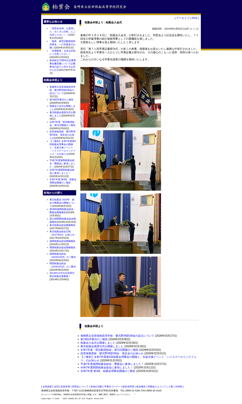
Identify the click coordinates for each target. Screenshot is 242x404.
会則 (56, 386)
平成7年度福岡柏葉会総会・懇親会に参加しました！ (62, 163)
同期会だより (155, 386)
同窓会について (80, 386)
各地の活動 (96, 386)
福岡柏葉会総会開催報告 (62, 241)
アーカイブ (183, 18)
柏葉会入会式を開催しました (97, 342)
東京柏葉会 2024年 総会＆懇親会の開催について (62, 202)
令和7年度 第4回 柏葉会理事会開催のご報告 (107, 371)
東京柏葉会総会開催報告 (62, 225)
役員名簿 (65, 386)
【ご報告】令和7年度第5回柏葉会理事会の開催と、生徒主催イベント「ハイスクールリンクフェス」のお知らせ (63, 147)
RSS (194, 18)
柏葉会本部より (94, 22)
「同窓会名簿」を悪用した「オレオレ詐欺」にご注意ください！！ (62, 31)
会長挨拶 (47, 386)
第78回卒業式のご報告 (61, 99)
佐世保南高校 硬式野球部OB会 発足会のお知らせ (62, 134)
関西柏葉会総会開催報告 (62, 247)
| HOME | (179, 386)
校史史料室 (128, 386)
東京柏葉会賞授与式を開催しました (102, 346)
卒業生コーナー (112, 386)
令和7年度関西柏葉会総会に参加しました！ (106, 367)
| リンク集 (168, 386)
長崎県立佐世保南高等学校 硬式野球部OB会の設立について (62, 90)
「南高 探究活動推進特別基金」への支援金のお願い (62, 44)
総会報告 (141, 386)
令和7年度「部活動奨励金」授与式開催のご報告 (109, 349)
